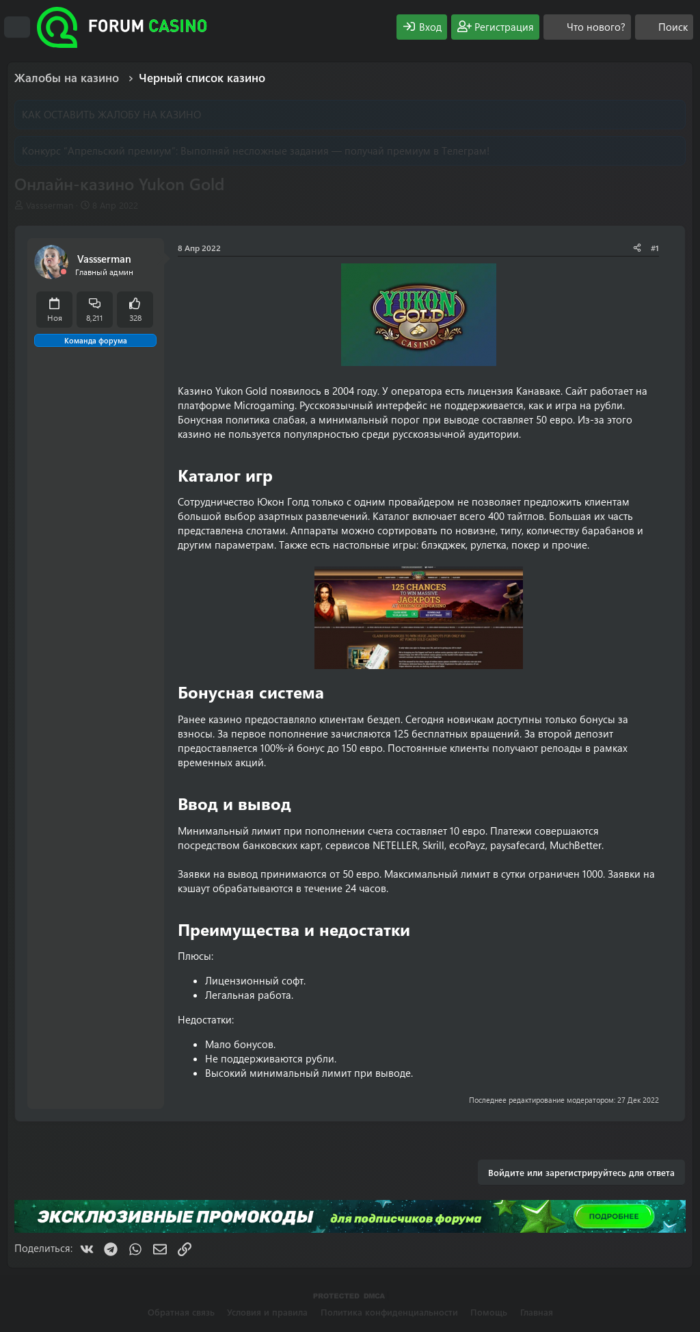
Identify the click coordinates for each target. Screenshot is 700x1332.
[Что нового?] (587, 27)
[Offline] (63, 272)
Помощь (488, 1312)
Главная (536, 1312)
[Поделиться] (637, 248)
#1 (655, 247)
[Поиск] (664, 27)
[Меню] (17, 27)
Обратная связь (181, 1312)
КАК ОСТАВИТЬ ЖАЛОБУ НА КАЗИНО (111, 114)
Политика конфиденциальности (389, 1312)
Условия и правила (267, 1312)
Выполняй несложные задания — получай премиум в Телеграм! (334, 150)
